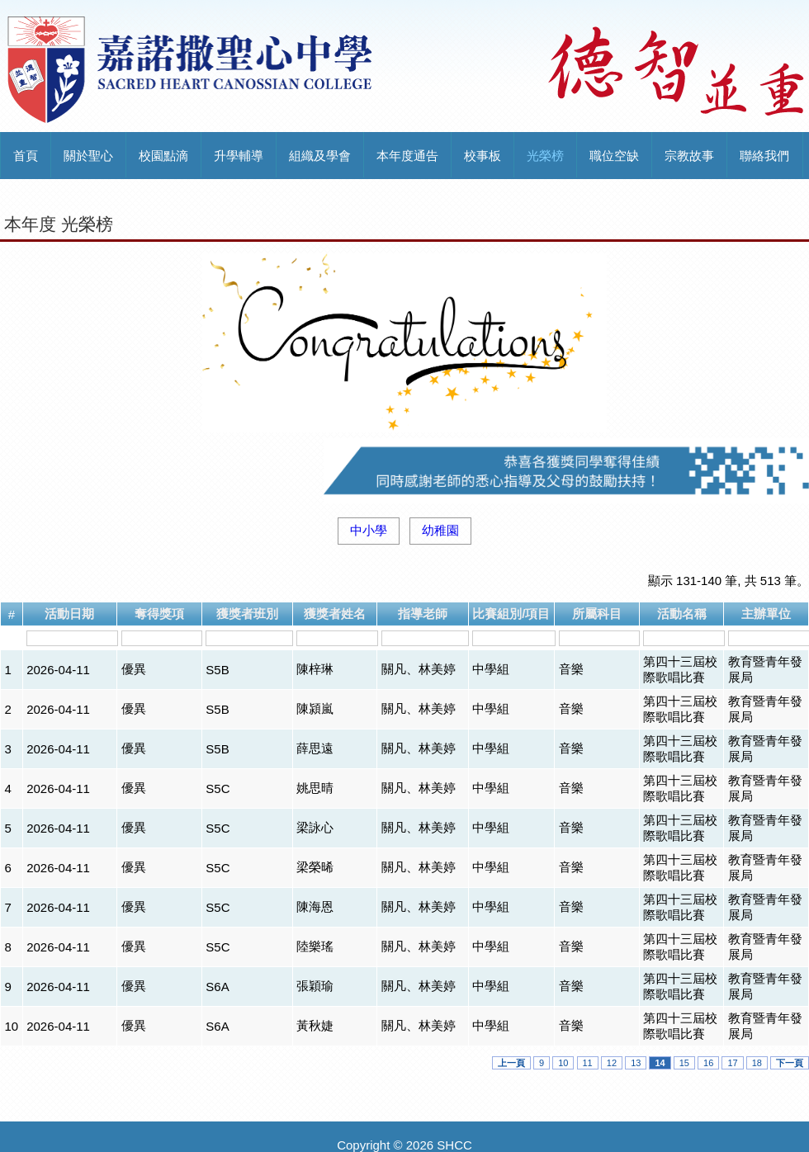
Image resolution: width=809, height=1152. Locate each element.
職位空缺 (614, 156)
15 (684, 1063)
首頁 (25, 156)
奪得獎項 (159, 614)
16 (708, 1063)
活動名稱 (682, 614)
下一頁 (789, 1063)
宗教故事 (689, 156)
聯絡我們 (764, 156)
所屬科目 (597, 614)
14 (660, 1063)
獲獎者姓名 (335, 614)
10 (563, 1063)
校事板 (482, 156)
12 (612, 1063)
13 (636, 1063)
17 (732, 1063)
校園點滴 (163, 156)
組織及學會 (320, 156)
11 (588, 1063)
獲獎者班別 (247, 614)
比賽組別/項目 (511, 614)
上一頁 (511, 1063)
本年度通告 (407, 156)
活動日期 (69, 614)
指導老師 (422, 614)
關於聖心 (88, 156)
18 (757, 1063)
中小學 (368, 530)
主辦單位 (766, 614)
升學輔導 (238, 156)
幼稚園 (440, 530)
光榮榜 (545, 156)
